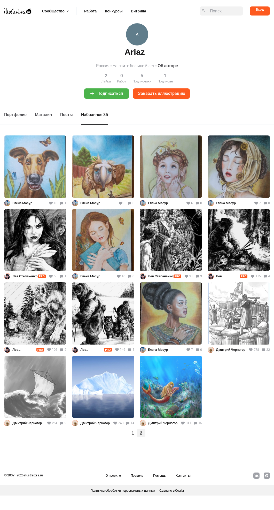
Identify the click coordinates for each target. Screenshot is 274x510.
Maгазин (43, 114)
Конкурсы (113, 11)
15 (200, 423)
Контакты (183, 475)
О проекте (113, 475)
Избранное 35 (94, 114)
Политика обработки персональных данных (122, 490)
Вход (260, 9)
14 (132, 423)
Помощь (159, 475)
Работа (90, 11)
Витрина (138, 11)
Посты (66, 114)
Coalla (179, 490)
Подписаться (110, 93)
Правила (137, 475)
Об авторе (168, 65)
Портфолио (15, 114)
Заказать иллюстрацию (161, 93)
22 (268, 350)
